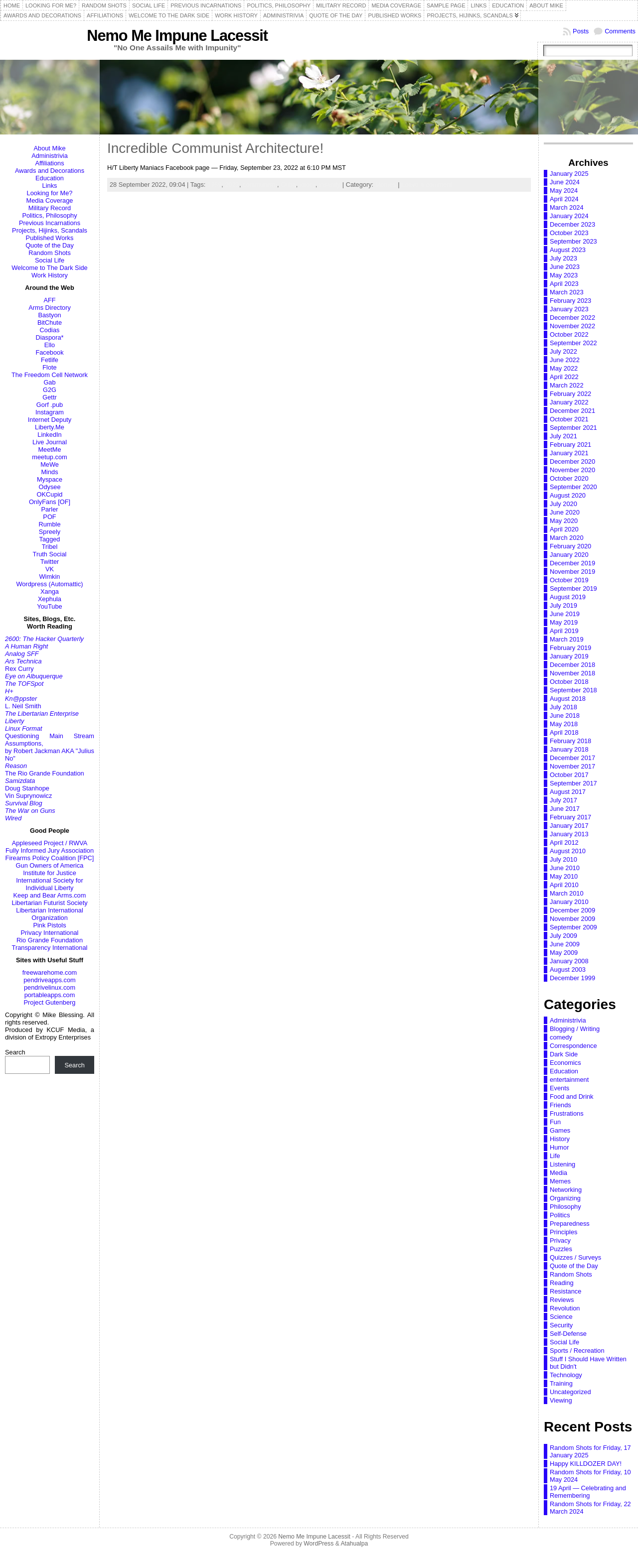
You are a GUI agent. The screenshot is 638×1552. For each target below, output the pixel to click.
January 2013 (569, 834)
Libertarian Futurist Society (49, 902)
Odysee (49, 487)
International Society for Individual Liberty (49, 884)
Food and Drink (572, 1096)
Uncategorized (570, 1392)
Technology (566, 1375)
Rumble (49, 524)
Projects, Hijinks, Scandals (49, 230)
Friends (560, 1105)
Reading (562, 1283)
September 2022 (573, 343)
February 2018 (570, 741)
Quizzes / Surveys (575, 1257)
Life (555, 1156)
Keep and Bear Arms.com (49, 895)
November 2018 (572, 673)
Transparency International (50, 947)
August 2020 (568, 495)
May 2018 (564, 724)
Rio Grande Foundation (49, 940)
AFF (49, 300)
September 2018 (573, 690)
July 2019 (563, 605)
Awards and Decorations (49, 170)
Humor (559, 1147)
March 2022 (567, 385)
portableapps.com (49, 995)
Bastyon (49, 315)
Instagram (49, 412)
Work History (49, 275)
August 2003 (568, 969)
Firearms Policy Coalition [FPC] (49, 858)
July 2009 (563, 935)
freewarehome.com (49, 972)
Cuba (288, 184)
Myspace (49, 479)
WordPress (318, 1543)
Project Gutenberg (50, 1002)
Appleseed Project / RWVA (50, 843)
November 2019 (572, 571)
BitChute (49, 322)
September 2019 (573, 588)
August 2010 (568, 851)
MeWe (49, 464)
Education (49, 178)
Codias (50, 330)
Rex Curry (19, 668)
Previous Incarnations (49, 223)
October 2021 (569, 419)
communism (260, 184)
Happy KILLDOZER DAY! (586, 1463)
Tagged (49, 539)
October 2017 (569, 774)
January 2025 (569, 173)
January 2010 (569, 901)
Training (561, 1383)
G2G (49, 389)
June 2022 (565, 360)
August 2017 (568, 791)
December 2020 (572, 461)
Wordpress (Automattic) (49, 584)
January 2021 (569, 453)
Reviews (562, 1299)
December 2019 (572, 563)
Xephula (49, 599)
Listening (562, 1164)
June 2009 (565, 944)
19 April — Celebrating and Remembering (588, 1491)
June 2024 (565, 182)
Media (558, 1172)
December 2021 (572, 410)
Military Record (49, 208)
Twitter (49, 561)
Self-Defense (568, 1333)
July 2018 (563, 707)
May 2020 (564, 520)
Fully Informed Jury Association (49, 850)
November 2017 (572, 766)
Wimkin (49, 576)
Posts (581, 31)
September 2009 (573, 927)
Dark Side (564, 1054)
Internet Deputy (50, 419)
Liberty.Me (49, 427)
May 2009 (564, 952)
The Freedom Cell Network (49, 375)
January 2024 (569, 216)
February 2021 (570, 444)
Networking (566, 1189)
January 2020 (569, 554)
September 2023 (573, 241)
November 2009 (572, 918)
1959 (214, 184)
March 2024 (567, 207)
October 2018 (569, 681)
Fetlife (49, 360)
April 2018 (564, 732)
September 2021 (573, 427)
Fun (555, 1122)
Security (561, 1325)
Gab (49, 382)
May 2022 (564, 368)
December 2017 (572, 758)
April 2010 (564, 885)
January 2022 (569, 402)
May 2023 (564, 275)
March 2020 (567, 537)
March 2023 (567, 292)
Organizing (565, 1198)
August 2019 (568, 597)
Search (15, 1052)
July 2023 (563, 258)
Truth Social (50, 554)
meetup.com (49, 457)
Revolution (565, 1308)
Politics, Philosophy (49, 215)
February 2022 (570, 393)
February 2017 (570, 817)
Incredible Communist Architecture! (215, 148)
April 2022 (564, 377)
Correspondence (573, 1045)
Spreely (49, 531)
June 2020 (565, 512)
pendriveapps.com (49, 980)
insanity (329, 184)
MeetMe (49, 449)
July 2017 (563, 800)
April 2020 (564, 529)
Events (559, 1088)
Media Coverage (49, 200)
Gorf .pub (49, 404)
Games (560, 1130)
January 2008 (569, 961)
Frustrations (567, 1113)
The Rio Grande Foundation (44, 773)
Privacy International (50, 932)
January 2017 (569, 825)
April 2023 (564, 283)
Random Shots (49, 253)
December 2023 (572, 224)
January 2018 (569, 749)
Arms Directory (49, 307)
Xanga (49, 591)
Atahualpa (354, 1543)
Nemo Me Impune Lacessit (177, 35)
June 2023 (565, 266)
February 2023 (570, 300)
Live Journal (49, 442)
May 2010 (564, 876)
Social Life (49, 260)
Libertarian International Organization (49, 913)
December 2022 (572, 317)
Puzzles (561, 1249)
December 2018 (572, 664)
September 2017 (573, 783)
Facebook (49, 352)
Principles (563, 1232)
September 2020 (573, 487)
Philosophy (565, 1206)
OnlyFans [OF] (49, 502)
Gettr (49, 397)
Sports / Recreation (577, 1350)
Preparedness (570, 1223)
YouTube (49, 606)
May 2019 (564, 622)
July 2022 (563, 351)
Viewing (561, 1400)
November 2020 (572, 470)
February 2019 (570, 647)
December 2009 (572, 910)
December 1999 (572, 978)
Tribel (50, 546)
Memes (385, 184)
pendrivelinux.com (49, 987)
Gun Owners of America (50, 865)
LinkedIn (49, 434)
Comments (620, 31)
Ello (49, 345)
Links (49, 185)
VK (49, 569)
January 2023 (569, 309)
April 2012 (564, 842)
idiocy (308, 184)
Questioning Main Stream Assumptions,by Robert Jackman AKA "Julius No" (49, 747)
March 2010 (567, 893)
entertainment (569, 1079)
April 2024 (564, 199)
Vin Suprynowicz (28, 795)
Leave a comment (426, 184)
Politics (560, 1215)
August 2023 (568, 250)
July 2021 (563, 436)
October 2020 (569, 478)
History (560, 1139)
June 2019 (565, 614)
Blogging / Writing (575, 1029)
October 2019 (569, 580)
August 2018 (568, 698)
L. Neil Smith (23, 706)
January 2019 (569, 656)
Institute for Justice (49, 873)
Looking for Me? (50, 193)
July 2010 (563, 859)
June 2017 (565, 808)
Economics (565, 1062)
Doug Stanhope (27, 788)
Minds (49, 472)
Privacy (560, 1240)
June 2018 (565, 715)
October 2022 (569, 334)
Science (561, 1316)
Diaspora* (49, 337)
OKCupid (50, 494)
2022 (232, 184)
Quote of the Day (49, 245)
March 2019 (567, 639)
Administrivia (49, 155)
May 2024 (564, 190)
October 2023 (569, 233)
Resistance (565, 1291)
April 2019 (564, 631)
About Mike (49, 148)
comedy (561, 1037)
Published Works (50, 238)
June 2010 (565, 868)
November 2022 (572, 326)
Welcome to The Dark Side (49, 267)
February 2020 (570, 546)
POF (49, 516)
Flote (49, 367)
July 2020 (563, 504)
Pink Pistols (49, 925)
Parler (49, 509)
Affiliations (49, 163)
